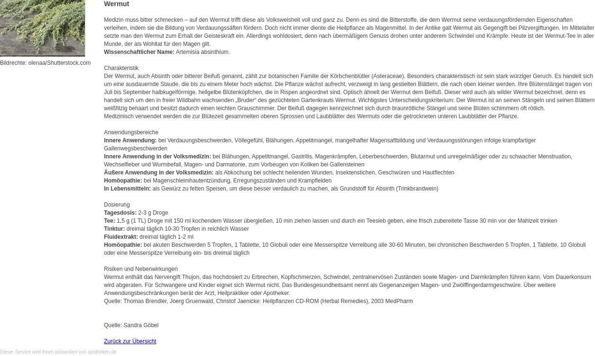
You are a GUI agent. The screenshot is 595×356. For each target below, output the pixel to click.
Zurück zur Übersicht (130, 341)
